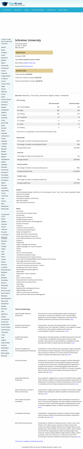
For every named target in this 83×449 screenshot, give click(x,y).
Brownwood (5, 68)
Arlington (4, 52)
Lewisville (4, 141)
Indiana (3, 259)
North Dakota (5, 293)
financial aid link (28, 66)
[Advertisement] (41, 25)
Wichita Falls (5, 209)
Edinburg (4, 92)
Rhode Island (5, 324)
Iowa (2, 251)
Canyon (3, 71)
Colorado (4, 232)
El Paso (3, 94)
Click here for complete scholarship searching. (29, 441)
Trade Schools (51, 10)
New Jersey (4, 301)
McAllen (3, 151)
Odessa (3, 162)
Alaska (3, 219)
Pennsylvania (5, 319)
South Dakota (5, 330)
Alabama (3, 221)
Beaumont (4, 58)
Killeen (3, 131)
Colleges (26, 10)
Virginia (3, 340)
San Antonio (5, 177)
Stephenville (5, 191)
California (4, 229)
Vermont (4, 345)
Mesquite (4, 154)
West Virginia (5, 353)
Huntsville (4, 118)
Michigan (4, 277)
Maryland (4, 272)
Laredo (3, 138)
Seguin (3, 183)
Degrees (51, 95)
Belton (3, 63)
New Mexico (5, 304)
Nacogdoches (5, 159)
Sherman (4, 185)
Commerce (4, 78)
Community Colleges (38, 10)
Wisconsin (4, 350)
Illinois (3, 257)
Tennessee (4, 332)
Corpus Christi (5, 84)
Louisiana (4, 267)
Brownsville (4, 65)
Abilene (3, 47)
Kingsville (4, 133)
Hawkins (3, 112)
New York (4, 309)
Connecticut (4, 234)
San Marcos (4, 180)
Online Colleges (63, 10)
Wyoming (4, 356)
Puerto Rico (4, 322)
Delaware (4, 241)
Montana (4, 288)
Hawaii (3, 249)
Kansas (3, 262)
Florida (3, 244)
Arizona (3, 227)
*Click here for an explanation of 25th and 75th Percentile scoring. (36, 132)
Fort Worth (4, 102)
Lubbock (3, 146)
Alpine (3, 50)
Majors (57, 95)
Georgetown (5, 110)
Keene (3, 125)
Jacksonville (4, 123)
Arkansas (4, 224)
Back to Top (57, 447)
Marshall (4, 149)
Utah (2, 337)
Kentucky (4, 264)
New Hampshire (6, 298)
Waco (3, 204)
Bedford (3, 60)
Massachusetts (5, 270)
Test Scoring (34, 95)
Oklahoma (4, 314)
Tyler (2, 198)
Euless (3, 97)
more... (72, 319)
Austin (3, 55)
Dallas (3, 86)
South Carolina (5, 327)
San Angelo (4, 175)
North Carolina (5, 291)
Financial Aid (17, 10)
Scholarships (7, 10)
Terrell (3, 193)
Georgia (3, 246)
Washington (5, 348)
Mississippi (4, 285)
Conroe (3, 81)
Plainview (4, 167)
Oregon (3, 317)
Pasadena (4, 164)
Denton (3, 89)
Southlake (4, 188)
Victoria (3, 201)
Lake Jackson (5, 136)
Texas (3, 335)
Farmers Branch (6, 99)
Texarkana (4, 196)
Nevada (3, 306)
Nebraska (4, 296)
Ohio (2, 311)
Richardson (4, 172)
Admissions (25, 95)
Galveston (4, 105)
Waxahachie (5, 206)
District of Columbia (4, 237)
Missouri (4, 283)
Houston (4, 115)
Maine (3, 275)
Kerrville (3, 128)
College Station (5, 76)
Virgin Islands (5, 343)
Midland (3, 157)
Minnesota (4, 280)
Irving (3, 120)
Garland (3, 107)
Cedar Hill (4, 73)
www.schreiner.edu (29, 63)
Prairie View (4, 170)
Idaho (3, 254)
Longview (4, 144)
